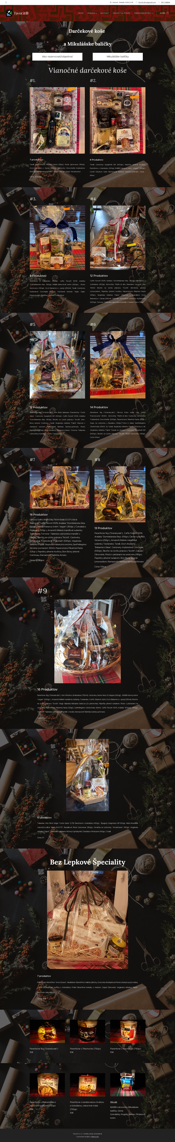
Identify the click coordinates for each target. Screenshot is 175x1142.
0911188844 (165, 2)
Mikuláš (113, 1102)
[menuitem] (78, 13)
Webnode (95, 1137)
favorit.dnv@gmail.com (147, 2)
